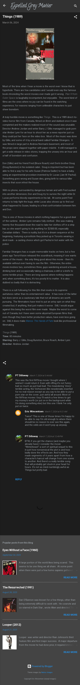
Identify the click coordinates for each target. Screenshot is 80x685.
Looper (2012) (12, 624)
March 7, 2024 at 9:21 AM (56, 411)
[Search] (75, 6)
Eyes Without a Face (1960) (20, 550)
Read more (70, 577)
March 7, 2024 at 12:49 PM (51, 436)
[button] (75, 17)
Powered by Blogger (40, 666)
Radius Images (47, 672)
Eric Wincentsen (34, 411)
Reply (18, 479)
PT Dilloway (21, 375)
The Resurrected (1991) (18, 587)
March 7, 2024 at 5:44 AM (41, 375)
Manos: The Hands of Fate (39, 321)
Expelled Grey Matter (31, 6)
